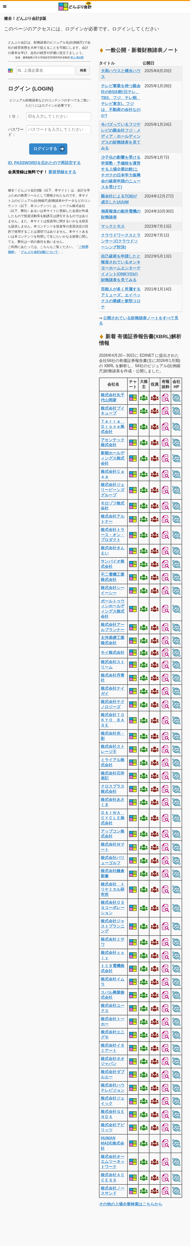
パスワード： (16, 132)
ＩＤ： (14, 116)
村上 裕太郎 (77, 57)
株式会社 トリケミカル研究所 (112, 889)
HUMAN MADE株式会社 (112, 1143)
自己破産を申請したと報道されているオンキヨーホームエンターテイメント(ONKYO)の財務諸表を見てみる (121, 268)
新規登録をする (62, 172)
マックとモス (113, 226)
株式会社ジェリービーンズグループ (112, 490)
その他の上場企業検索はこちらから (130, 1204)
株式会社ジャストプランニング (112, 926)
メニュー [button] (4, 6)
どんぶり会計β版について (39, 252)
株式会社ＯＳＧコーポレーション (112, 907)
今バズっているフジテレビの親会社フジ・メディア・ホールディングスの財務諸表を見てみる (121, 136)
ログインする (45, 149)
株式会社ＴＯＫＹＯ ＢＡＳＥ (112, 720)
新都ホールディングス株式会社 (112, 458)
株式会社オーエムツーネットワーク (112, 1162)
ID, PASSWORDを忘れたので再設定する (44, 163)
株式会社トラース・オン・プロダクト (112, 535)
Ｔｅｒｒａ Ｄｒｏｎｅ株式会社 (112, 426)
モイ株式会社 (112, 652)
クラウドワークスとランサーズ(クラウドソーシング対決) (121, 241)
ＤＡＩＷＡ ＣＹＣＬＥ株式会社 (112, 818)
